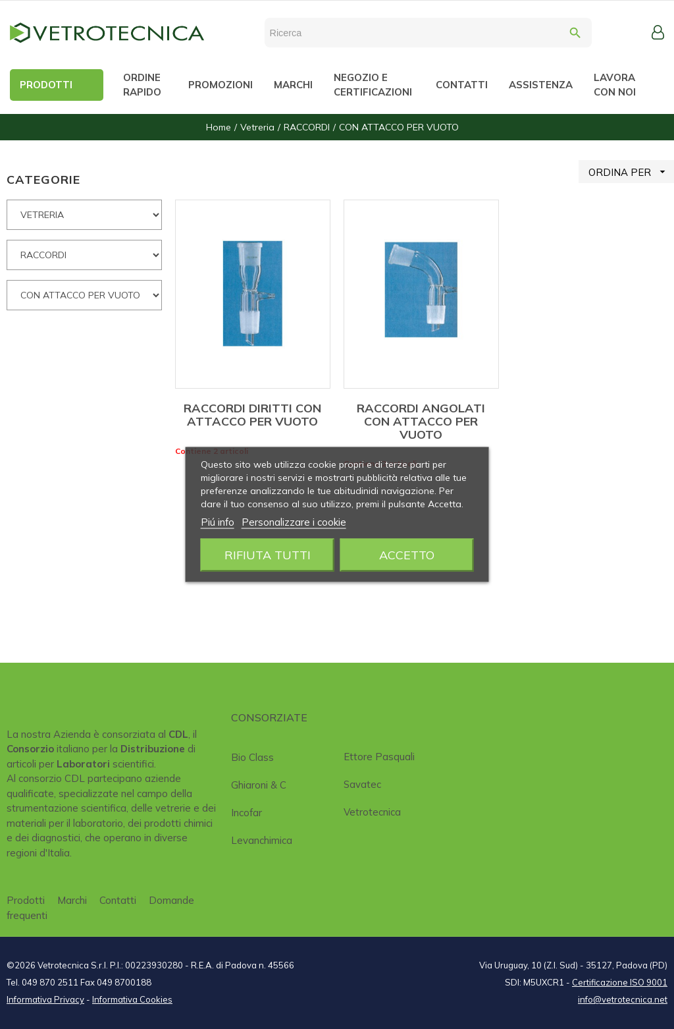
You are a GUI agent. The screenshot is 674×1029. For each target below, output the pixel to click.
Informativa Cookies (132, 999)
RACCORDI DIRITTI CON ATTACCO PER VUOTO (252, 415)
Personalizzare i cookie (294, 522)
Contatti (117, 900)
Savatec (362, 784)
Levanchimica (261, 840)
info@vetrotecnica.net (622, 999)
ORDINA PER (631, 171)
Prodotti (26, 900)
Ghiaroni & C (258, 785)
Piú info (217, 522)
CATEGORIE (43, 179)
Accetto (406, 555)
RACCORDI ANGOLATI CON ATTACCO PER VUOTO (421, 421)
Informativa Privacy (45, 999)
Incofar (246, 812)
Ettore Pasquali (379, 756)
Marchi (72, 900)
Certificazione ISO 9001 (619, 982)
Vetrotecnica (372, 812)
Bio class (252, 757)
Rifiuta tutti (267, 555)
